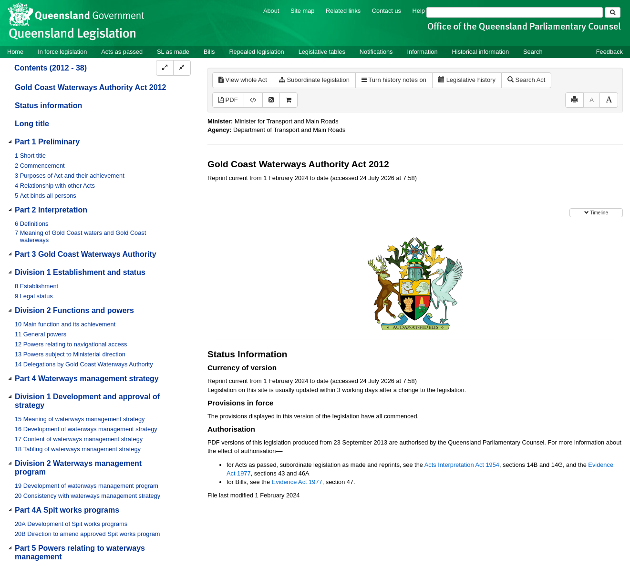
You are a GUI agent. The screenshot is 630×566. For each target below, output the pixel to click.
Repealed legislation (256, 51)
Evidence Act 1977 (297, 481)
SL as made (173, 51)
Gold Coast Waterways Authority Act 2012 (90, 87)
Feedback (609, 51)
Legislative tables (322, 51)
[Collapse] (182, 68)
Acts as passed (122, 51)
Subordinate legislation (314, 79)
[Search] (514, 12)
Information (422, 51)
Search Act (526, 79)
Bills (209, 51)
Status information (48, 105)
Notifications (376, 51)
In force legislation (62, 51)
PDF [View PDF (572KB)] (228, 99)
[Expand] (165, 68)
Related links (343, 10)
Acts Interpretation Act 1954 (461, 464)
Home (15, 51)
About (271, 10)
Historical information (480, 51)
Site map (302, 10)
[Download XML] (253, 100)
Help (419, 10)
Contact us (386, 10)
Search (533, 51)
